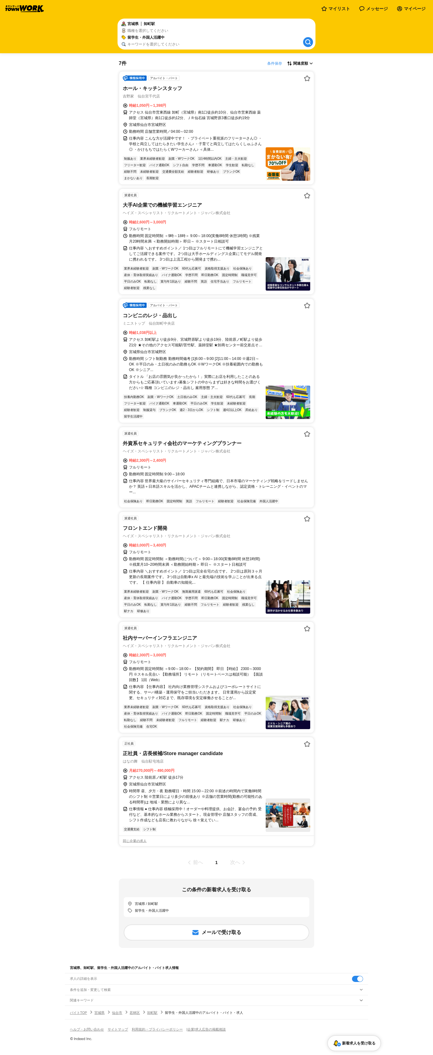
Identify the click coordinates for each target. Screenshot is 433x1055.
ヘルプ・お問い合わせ (87, 1029)
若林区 (135, 1012)
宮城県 (99, 1012)
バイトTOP (78, 1012)
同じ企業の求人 (135, 841)
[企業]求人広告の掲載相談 (206, 1029)
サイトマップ (118, 1029)
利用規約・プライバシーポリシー (157, 1029)
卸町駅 (152, 1012)
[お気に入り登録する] (307, 78)
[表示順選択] (300, 63)
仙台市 (117, 1012)
